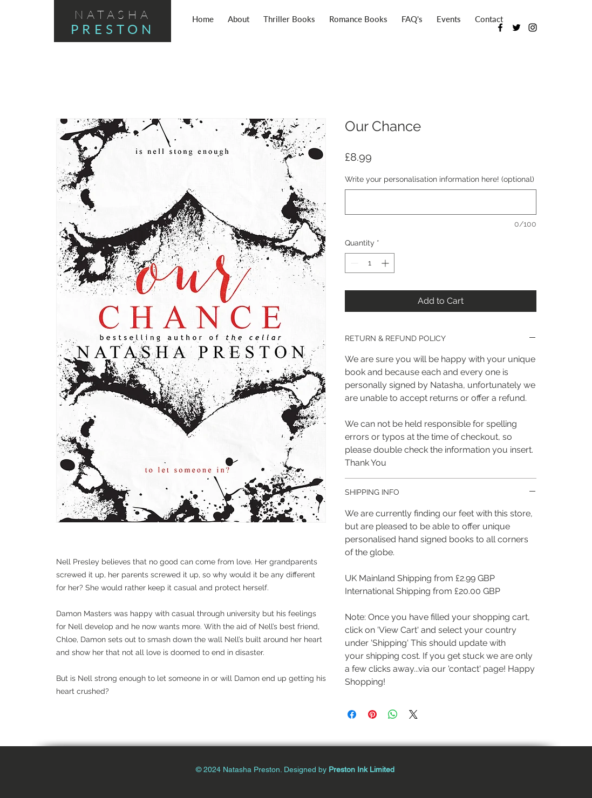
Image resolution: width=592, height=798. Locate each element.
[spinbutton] (369, 263)
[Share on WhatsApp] (392, 714)
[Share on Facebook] (351, 714)
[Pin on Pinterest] (372, 714)
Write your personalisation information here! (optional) (439, 179)
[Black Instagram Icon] (532, 27)
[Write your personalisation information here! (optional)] (440, 202)
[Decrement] (353, 263)
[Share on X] (413, 714)
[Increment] (386, 263)
